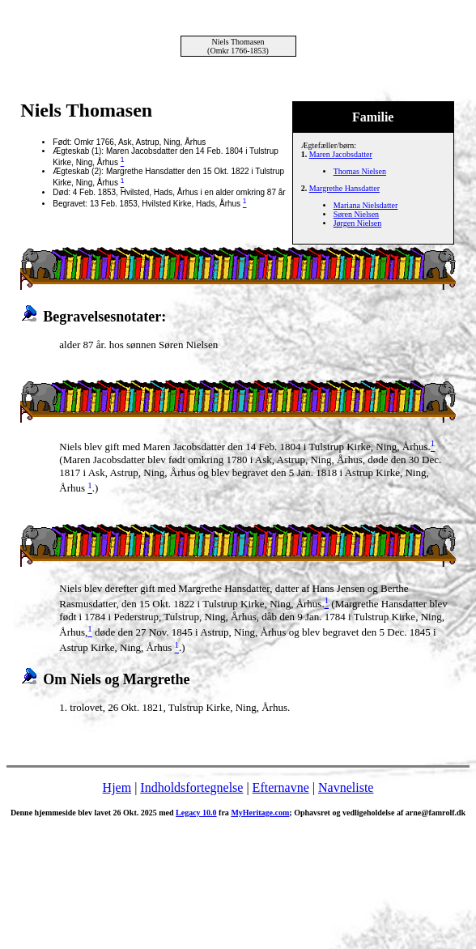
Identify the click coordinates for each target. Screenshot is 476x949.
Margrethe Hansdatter (344, 188)
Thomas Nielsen (360, 171)
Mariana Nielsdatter (366, 205)
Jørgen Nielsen (358, 223)
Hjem (117, 787)
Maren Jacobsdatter (340, 154)
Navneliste (345, 787)
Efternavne (281, 787)
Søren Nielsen (356, 214)
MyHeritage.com (260, 812)
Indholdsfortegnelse (191, 787)
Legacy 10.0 (196, 812)
